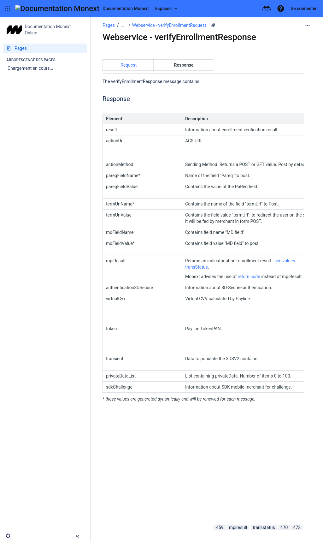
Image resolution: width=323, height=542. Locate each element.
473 (297, 527)
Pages (109, 25)
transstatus (264, 527)
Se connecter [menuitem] (304, 8)
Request (128, 65)
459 (220, 527)
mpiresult (238, 527)
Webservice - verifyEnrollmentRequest (169, 25)
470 (284, 527)
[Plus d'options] (308, 25)
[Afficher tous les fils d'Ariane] (123, 25)
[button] (7, 8)
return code (249, 276)
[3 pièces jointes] (213, 25)
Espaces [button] (163, 8)
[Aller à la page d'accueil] (82, 8)
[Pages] (45, 48)
